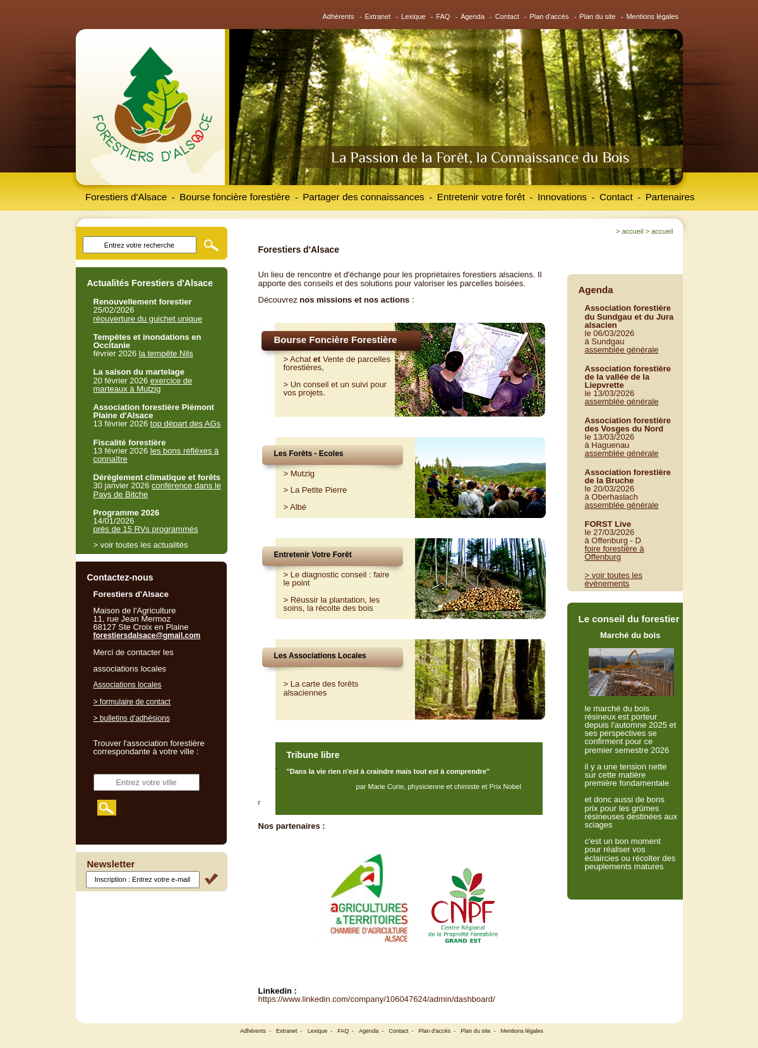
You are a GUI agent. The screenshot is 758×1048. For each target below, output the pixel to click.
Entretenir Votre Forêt (313, 554)
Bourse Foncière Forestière (335, 339)
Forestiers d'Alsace (126, 196)
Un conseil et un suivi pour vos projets (335, 388)
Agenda (472, 16)
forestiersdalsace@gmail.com (147, 635)
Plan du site (597, 16)
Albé (298, 507)
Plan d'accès (548, 16)
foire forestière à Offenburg (614, 553)
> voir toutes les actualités (140, 545)
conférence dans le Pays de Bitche (157, 489)
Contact (507, 16)
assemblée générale (622, 349)
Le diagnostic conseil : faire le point (337, 578)
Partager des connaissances (363, 196)
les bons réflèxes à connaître (156, 455)
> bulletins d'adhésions (131, 718)
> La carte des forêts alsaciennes (321, 688)
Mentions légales (652, 16)
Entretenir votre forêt (481, 196)
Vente (333, 359)
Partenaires (670, 196)
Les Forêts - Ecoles (309, 453)
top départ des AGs (185, 423)
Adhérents (338, 16)
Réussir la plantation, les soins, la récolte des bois (332, 604)
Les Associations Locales (320, 655)
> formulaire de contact (132, 701)
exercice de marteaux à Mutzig (143, 385)
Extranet (377, 16)
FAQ (443, 16)
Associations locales (127, 684)
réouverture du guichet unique (148, 318)
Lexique (413, 16)
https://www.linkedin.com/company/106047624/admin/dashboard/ (376, 999)
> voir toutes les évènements (613, 579)
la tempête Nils (166, 353)
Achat (300, 359)
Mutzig (303, 473)
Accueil (632, 231)
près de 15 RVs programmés (145, 529)
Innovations (562, 196)
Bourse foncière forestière (234, 196)
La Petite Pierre (319, 490)
